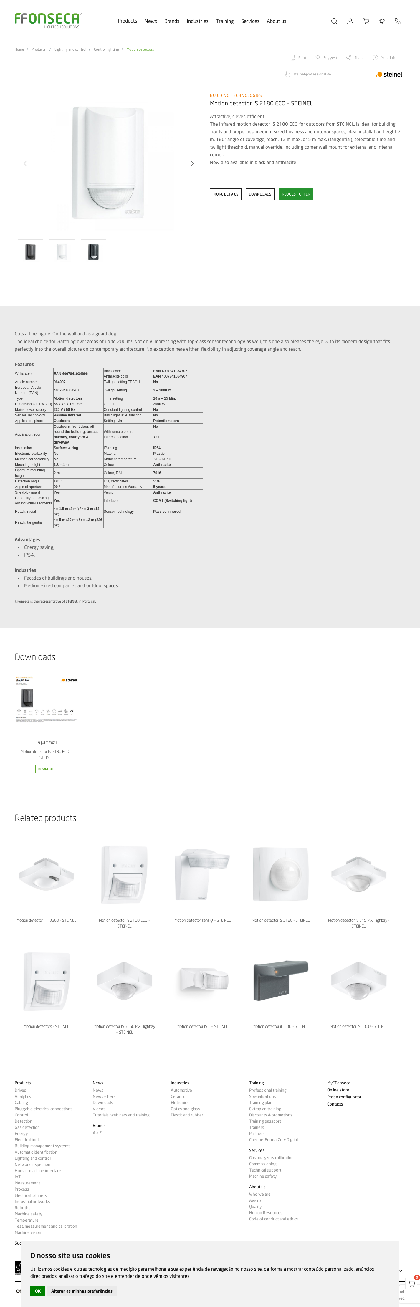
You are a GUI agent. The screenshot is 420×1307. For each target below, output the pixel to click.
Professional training (268, 1090)
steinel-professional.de (312, 74)
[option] (109, 163)
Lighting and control (70, 49)
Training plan (260, 1102)
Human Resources (265, 1212)
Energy (21, 1133)
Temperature (27, 1220)
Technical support (265, 1170)
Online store (338, 1090)
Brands (171, 21)
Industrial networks (32, 1201)
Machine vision (28, 1232)
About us (276, 21)
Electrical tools (28, 1139)
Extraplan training (265, 1108)
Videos (99, 1108)
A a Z (97, 1133)
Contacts (335, 1104)
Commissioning (263, 1164)
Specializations (262, 1096)
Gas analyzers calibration (271, 1157)
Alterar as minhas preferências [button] (82, 1290)
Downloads (103, 1102)
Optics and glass (185, 1108)
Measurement (27, 1183)
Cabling (21, 1102)
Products (127, 21)
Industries (198, 21)
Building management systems (42, 1146)
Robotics (23, 1207)
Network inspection (32, 1164)
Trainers (256, 1127)
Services (250, 21)
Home (19, 49)
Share (359, 57)
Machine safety (28, 1214)
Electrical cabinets (31, 1195)
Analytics (23, 1096)
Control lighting (106, 49)
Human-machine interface (38, 1170)
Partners (257, 1133)
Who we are (260, 1194)
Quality (255, 1206)
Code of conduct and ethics (273, 1219)
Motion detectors (140, 49)
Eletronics (180, 1102)
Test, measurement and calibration (46, 1226)
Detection (23, 1121)
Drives (20, 1090)
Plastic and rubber (187, 1115)
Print (302, 57)
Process (22, 1189)
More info (388, 57)
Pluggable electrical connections (43, 1108)
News (151, 21)
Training (225, 21)
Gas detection (27, 1127)
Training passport (265, 1121)
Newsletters (104, 1096)
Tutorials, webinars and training (121, 1115)
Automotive (181, 1090)
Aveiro (255, 1200)
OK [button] (38, 1290)
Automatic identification (36, 1152)
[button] (25, 163)
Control (21, 1115)
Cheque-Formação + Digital (273, 1139)
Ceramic (178, 1096)
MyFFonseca (338, 1083)
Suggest (330, 57)
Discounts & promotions (270, 1115)
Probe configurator (344, 1097)
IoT (18, 1176)
